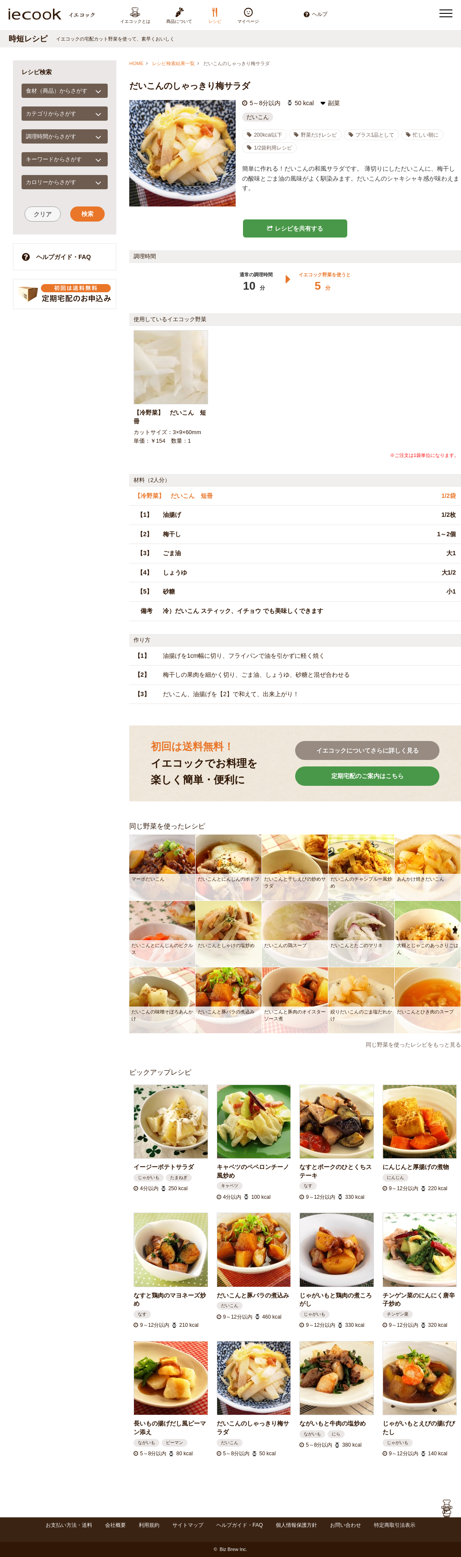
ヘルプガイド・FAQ (56, 256)
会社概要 (115, 1525)
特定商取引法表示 (394, 1525)
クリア (43, 214)
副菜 (334, 103)
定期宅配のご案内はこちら (367, 775)
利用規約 (149, 1525)
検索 (87, 213)
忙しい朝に (422, 135)
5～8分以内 (264, 103)
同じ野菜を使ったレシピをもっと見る (413, 1044)
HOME (136, 63)
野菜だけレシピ (315, 135)
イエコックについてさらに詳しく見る (367, 750)
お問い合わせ (345, 1525)
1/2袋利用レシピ (269, 148)
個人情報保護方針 (296, 1525)
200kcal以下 (264, 135)
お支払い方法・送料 (69, 1525)
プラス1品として (372, 135)
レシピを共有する (295, 228)
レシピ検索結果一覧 (173, 63)
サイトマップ (187, 1525)
